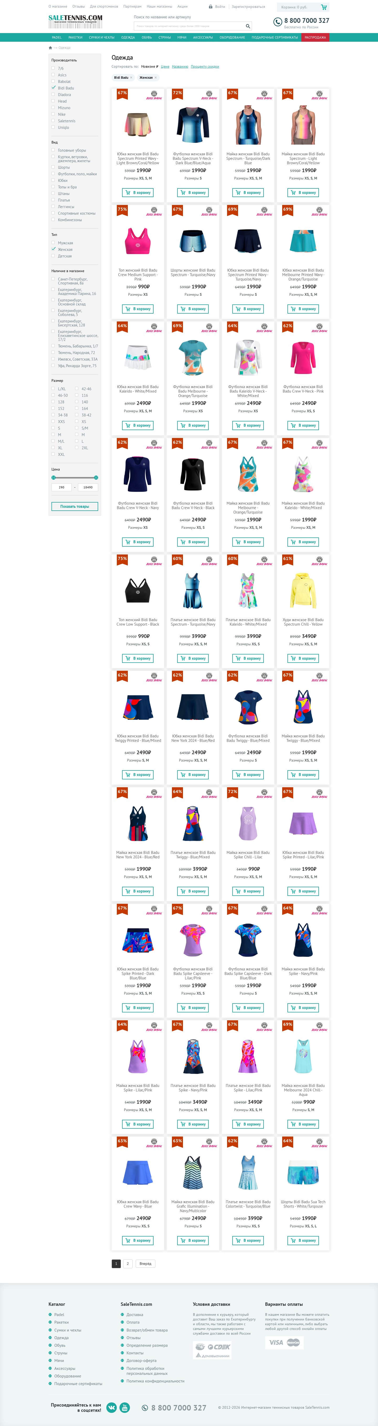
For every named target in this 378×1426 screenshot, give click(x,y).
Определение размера (147, 1345)
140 (85, 402)
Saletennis (66, 121)
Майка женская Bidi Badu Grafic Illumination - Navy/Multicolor (192, 1206)
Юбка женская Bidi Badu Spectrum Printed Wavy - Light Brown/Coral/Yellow (138, 158)
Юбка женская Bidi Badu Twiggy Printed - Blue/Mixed (138, 738)
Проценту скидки (205, 66)
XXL (61, 454)
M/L (61, 441)
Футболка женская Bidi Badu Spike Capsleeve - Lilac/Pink (193, 973)
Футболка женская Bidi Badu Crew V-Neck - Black (193, 505)
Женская (65, 249)
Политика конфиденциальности (156, 1381)
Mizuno (64, 108)
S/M (85, 428)
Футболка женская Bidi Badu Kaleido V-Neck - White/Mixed (248, 391)
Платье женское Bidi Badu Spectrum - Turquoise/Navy (193, 621)
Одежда (128, 37)
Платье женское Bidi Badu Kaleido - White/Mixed (248, 621)
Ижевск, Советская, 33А (78, 359)
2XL (85, 448)
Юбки (62, 180)
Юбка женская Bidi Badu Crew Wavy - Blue (138, 1204)
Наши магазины (159, 6)
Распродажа (315, 37)
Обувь (147, 37)
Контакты (135, 1352)
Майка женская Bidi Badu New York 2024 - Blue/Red (138, 854)
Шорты (64, 167)
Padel (57, 37)
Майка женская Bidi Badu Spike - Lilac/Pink (137, 1087)
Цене (165, 66)
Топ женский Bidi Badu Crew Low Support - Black (138, 621)
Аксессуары (203, 37)
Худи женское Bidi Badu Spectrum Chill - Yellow (303, 621)
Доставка (135, 1314)
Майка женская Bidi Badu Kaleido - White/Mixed (303, 505)
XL (60, 448)
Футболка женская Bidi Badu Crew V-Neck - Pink (303, 388)
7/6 (61, 68)
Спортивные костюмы (77, 213)
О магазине (58, 6)
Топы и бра (67, 187)
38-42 (86, 415)
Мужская (65, 243)
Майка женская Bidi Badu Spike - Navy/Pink (303, 971)
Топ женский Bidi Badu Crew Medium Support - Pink (138, 274)
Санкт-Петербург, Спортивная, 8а (72, 281)
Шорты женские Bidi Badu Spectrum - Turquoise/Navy (193, 272)
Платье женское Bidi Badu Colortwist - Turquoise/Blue (248, 1204)
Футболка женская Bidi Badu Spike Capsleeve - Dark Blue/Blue (248, 973)
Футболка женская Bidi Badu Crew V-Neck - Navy (138, 505)
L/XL (62, 389)
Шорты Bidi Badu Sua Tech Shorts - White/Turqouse (303, 1204)
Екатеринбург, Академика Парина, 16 (77, 291)
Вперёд (145, 1263)
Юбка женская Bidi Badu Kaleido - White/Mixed (138, 388)
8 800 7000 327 (301, 20)
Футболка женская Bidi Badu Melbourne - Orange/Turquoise (193, 391)
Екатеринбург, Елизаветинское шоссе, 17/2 (78, 335)
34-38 (63, 415)
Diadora (64, 95)
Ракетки (75, 37)
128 (61, 402)
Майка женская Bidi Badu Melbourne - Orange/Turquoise (248, 507)
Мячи (181, 37)
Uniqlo (63, 127)
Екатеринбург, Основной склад (72, 302)
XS (84, 422)
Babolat (64, 81)
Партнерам (132, 6)
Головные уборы (72, 150)
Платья (64, 200)
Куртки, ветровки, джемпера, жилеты (74, 159)
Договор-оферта (141, 1360)
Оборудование (232, 37)
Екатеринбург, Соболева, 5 (70, 312)
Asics (62, 75)
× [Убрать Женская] (155, 78)
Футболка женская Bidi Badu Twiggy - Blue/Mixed (248, 738)
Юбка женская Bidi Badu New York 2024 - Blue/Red (193, 738)
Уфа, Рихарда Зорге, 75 (77, 366)
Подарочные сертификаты (275, 37)
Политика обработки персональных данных (147, 1371)
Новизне (148, 66)
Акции (182, 6)
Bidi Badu (66, 88)
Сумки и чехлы (101, 37)
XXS (61, 422)
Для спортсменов (104, 6)
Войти (217, 6)
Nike (62, 114)
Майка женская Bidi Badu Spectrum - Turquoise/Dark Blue (248, 158)
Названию (180, 66)
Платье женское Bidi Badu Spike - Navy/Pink (193, 1087)
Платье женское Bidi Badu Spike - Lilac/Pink (248, 1087)
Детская (65, 256)
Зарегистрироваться (248, 6)
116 (85, 395)
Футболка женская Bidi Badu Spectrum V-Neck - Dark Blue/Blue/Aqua (193, 158)
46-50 (63, 395)
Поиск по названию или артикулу (162, 17)
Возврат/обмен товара (147, 1330)
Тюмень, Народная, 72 (76, 353)
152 (61, 408)
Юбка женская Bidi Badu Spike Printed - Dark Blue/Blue (138, 973)
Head (62, 101)
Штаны (64, 194)
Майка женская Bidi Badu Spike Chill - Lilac (248, 854)
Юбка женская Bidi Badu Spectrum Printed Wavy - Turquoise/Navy (248, 274)
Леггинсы (66, 207)
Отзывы (78, 6)
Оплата (133, 1322)
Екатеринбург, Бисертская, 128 (71, 323)
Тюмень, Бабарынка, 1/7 (78, 346)
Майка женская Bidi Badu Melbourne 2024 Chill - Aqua (303, 1090)
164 (85, 408)
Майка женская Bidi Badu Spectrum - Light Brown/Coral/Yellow (303, 158)
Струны (165, 37)
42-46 (86, 389)
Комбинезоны (70, 220)
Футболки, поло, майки (77, 174)
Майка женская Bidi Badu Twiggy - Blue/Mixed (303, 738)
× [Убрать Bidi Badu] (131, 78)
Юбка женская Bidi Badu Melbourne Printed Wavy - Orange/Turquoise (303, 274)
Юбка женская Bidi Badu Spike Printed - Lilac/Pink (303, 854)
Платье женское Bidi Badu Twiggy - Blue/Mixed (193, 854)
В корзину (137, 192)
